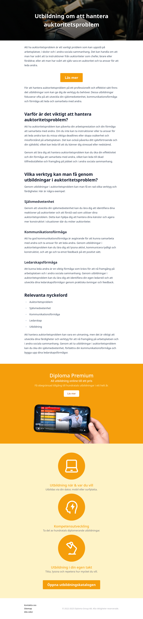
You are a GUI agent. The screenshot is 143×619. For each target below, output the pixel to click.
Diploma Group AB (83, 608)
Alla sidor (28, 612)
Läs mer (71, 77)
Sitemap (28, 608)
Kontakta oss (30, 605)
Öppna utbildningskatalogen (71, 584)
